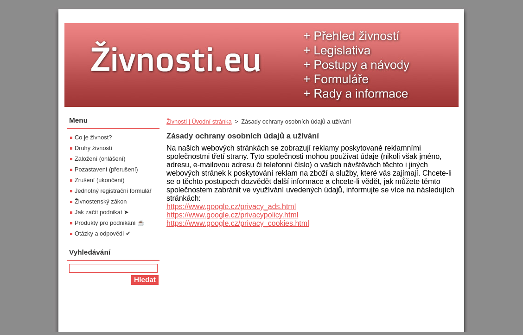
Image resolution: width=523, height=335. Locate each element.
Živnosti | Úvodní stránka (199, 121)
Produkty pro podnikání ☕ (110, 222)
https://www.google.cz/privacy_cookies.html (237, 223)
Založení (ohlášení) (100, 158)
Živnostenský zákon (101, 201)
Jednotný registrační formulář (113, 190)
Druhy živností (93, 148)
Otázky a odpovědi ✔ (103, 233)
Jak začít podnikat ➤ (102, 212)
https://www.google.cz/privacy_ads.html (231, 206)
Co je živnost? (93, 137)
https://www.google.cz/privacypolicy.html (232, 215)
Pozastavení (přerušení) (106, 169)
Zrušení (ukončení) (99, 180)
